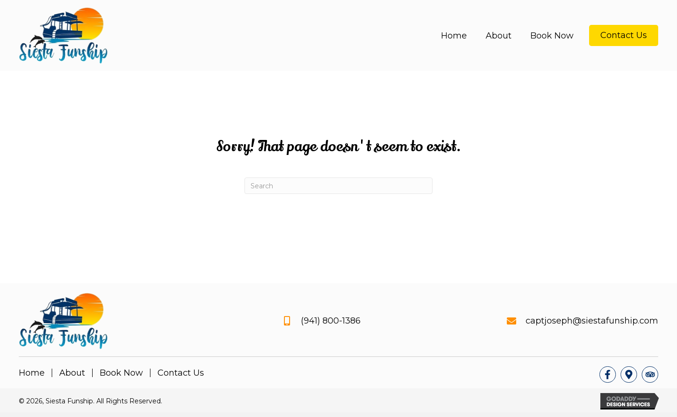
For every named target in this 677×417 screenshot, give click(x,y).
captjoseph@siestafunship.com (592, 321)
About (72, 373)
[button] (607, 374)
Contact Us (180, 373)
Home (32, 373)
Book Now (121, 373)
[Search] (338, 186)
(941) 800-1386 (331, 321)
